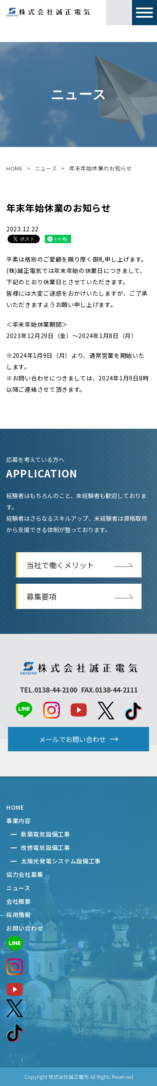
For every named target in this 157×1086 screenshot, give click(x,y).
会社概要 (18, 901)
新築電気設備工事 (45, 834)
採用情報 (18, 914)
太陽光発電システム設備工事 (61, 861)
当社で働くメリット (60, 564)
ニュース (46, 168)
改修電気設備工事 (45, 847)
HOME (14, 168)
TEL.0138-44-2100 (48, 690)
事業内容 (18, 820)
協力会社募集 (24, 874)
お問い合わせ (24, 928)
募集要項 (41, 596)
